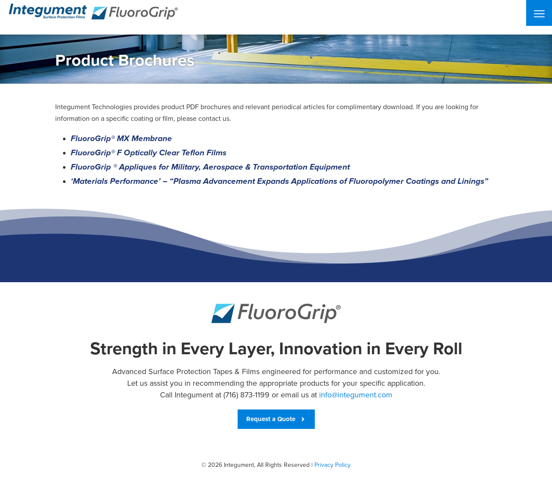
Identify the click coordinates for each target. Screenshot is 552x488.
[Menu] (539, 13)
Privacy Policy (332, 464)
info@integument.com (355, 394)
